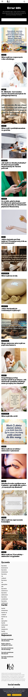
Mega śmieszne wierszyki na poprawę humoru (13, 344)
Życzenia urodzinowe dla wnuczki (7, 653)
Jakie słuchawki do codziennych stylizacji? (11, 309)
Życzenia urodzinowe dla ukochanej (7, 640)
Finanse (4, 198)
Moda (3, 237)
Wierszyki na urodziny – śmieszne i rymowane (11, 450)
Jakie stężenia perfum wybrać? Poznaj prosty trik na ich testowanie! (14, 241)
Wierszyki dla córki (9, 416)
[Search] (24, 19)
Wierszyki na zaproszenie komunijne (12, 521)
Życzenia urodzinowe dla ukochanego (7, 648)
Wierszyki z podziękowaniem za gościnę (13, 129)
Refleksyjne (5, 273)
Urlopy (4, 375)
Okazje (4, 54)
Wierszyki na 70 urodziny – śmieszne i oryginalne (12, 555)
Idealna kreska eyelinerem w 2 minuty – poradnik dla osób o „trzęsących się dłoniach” (13, 485)
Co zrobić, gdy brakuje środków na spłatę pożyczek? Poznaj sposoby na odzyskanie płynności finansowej (13, 204)
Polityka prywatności (16, 694)
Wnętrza (4, 160)
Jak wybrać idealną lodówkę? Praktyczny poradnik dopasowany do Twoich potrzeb (13, 165)
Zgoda (9, 694)
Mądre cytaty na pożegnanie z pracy (6, 644)
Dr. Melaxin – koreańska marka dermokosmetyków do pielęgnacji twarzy (13, 93)
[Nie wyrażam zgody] (26, 692)
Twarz (3, 89)
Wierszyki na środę (9, 276)
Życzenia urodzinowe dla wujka (7, 657)
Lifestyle (4, 306)
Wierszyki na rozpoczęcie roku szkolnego (12, 58)
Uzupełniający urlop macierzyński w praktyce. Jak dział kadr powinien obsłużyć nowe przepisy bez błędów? (13, 380)
